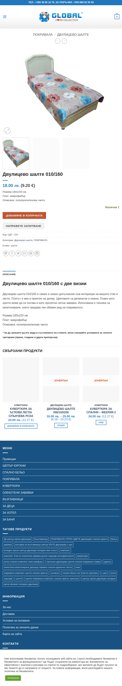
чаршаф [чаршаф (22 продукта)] (8, 578)
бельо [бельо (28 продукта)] (114, 539)
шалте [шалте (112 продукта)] (18, 578)
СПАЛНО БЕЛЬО (14, 472)
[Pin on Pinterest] (31, 253)
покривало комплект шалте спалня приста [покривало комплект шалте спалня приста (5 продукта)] (25, 573)
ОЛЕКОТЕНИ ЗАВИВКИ (18, 492)
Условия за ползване (16, 620)
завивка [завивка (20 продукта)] (8, 544)
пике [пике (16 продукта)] (77, 567)
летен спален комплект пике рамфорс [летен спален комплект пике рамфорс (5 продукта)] (23, 561)
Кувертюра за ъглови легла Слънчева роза (21, 412)
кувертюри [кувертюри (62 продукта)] (82, 556)
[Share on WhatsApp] (6, 253)
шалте (14, 245)
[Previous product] (64, 41)
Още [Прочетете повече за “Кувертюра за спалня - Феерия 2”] (101, 422)
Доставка (9, 613)
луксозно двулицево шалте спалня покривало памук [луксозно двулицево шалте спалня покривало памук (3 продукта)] (73, 561)
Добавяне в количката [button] (21, 426)
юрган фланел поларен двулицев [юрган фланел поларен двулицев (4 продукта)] (21, 584)
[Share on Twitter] (18, 253)
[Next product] (57, 41)
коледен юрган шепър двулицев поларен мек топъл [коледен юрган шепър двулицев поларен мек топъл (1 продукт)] (30, 550)
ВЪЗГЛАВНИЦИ (13, 499)
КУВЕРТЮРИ (11, 485)
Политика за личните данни (20, 627)
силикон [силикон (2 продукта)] (55, 573)
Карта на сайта (12, 634)
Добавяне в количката (24, 215)
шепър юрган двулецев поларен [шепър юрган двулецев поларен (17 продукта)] (99, 578)
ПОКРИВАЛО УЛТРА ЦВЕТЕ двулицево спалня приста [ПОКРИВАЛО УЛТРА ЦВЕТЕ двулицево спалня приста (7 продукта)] (79, 539)
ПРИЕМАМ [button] (13, 678)
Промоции (9, 459)
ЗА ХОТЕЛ (9, 512)
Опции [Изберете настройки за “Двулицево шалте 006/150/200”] (61, 425)
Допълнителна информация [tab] (37, 274)
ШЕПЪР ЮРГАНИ (14, 465)
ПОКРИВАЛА (42, 34)
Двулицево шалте (73, 34)
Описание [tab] (9, 274)
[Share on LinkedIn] (37, 253)
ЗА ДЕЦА (9, 506)
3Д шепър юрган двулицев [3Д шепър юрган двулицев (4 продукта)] (17, 539)
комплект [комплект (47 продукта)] (65, 550)
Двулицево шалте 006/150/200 (61, 410)
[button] (5, 16)
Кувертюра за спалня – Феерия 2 (101, 410)
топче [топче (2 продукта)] (113, 573)
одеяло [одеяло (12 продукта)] (107, 561)
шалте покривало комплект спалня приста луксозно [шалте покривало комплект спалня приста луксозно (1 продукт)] (52, 578)
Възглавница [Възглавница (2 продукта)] (41, 539)
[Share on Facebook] (12, 253)
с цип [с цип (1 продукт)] (104, 573)
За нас (7, 607)
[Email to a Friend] (24, 253)
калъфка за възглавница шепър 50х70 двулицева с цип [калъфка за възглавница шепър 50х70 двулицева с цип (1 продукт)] (43, 544)
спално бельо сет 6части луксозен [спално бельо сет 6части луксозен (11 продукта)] (80, 573)
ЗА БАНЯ (9, 519)
